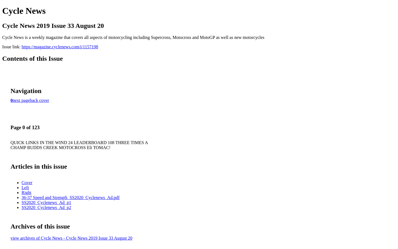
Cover (27, 182)
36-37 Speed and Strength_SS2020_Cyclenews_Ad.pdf (71, 197)
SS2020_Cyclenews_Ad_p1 (46, 202)
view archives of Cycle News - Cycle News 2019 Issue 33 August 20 (71, 238)
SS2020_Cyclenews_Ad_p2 (46, 207)
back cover (39, 100)
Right (27, 192)
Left (25, 187)
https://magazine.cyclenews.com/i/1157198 (60, 46)
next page (21, 100)
